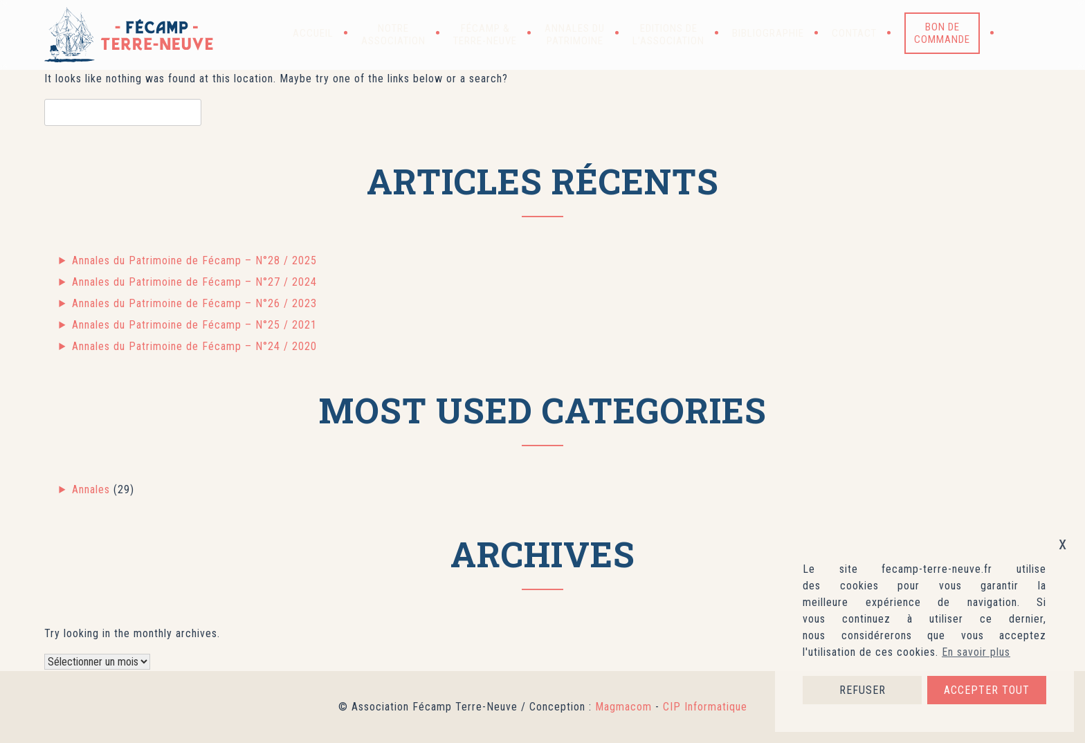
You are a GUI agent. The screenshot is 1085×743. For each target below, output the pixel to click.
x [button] (1063, 543)
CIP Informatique (705, 706)
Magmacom (623, 706)
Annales (91, 489)
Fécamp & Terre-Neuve (485, 34)
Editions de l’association (668, 34)
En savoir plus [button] (976, 652)
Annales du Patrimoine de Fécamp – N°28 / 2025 (194, 260)
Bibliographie (768, 33)
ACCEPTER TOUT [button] (987, 690)
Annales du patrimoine (575, 34)
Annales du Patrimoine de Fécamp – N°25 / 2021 (194, 324)
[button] (1017, 33)
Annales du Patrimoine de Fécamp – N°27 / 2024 (194, 281)
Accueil (313, 33)
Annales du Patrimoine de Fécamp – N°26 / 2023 (194, 303)
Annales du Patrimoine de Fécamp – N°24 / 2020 (194, 346)
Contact (854, 33)
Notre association (393, 34)
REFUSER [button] (862, 690)
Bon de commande (942, 33)
